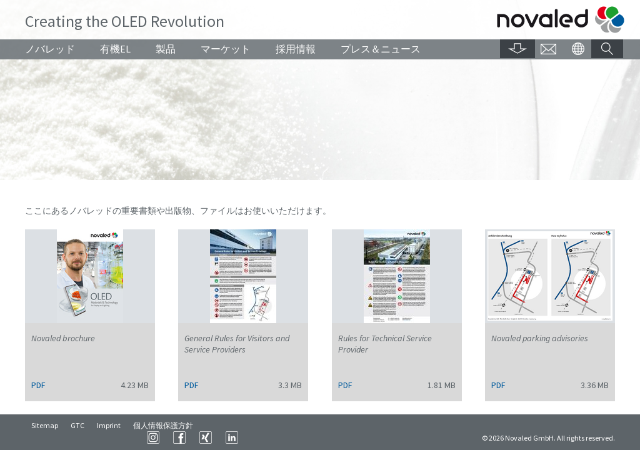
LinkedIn (388, 437)
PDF (38, 385)
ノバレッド (50, 48)
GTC (77, 437)
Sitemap (44, 437)
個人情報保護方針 (163, 437)
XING (362, 437)
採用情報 (296, 48)
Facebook (336, 437)
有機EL (115, 48)
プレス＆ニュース (381, 48)
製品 (166, 48)
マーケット (226, 48)
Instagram (310, 437)
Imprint (109, 437)
